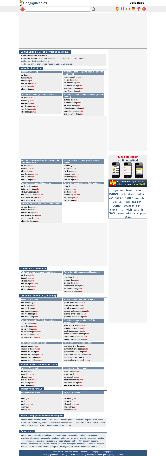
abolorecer (35, 438)
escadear (93, 435)
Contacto (119, 455)
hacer (129, 197)
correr (137, 198)
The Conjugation (71, 452)
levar (42, 425)
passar (64, 420)
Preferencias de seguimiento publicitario (86, 455)
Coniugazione (85, 452)
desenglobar (38, 435)
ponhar (71, 420)
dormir (138, 191)
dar (143, 198)
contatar (49, 425)
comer (117, 205)
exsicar (101, 438)
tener (130, 190)
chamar (25, 425)
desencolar (46, 438)
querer (121, 213)
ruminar (75, 447)
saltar (140, 194)
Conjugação (108, 452)
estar (128, 216)
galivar (48, 435)
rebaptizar (92, 438)
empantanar (26, 435)
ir (142, 209)
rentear (24, 444)
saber (128, 213)
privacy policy (108, 455)
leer (135, 213)
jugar (127, 202)
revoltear (25, 438)
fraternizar (25, 422)
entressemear (51, 441)
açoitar (42, 422)
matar (102, 422)
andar (49, 420)
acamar (50, 422)
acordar (88, 422)
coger (115, 191)
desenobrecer (65, 441)
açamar (57, 422)
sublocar (48, 447)
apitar (55, 447)
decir (131, 194)
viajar (64, 422)
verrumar (75, 438)
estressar (34, 425)
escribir (114, 210)
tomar (100, 420)
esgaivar (94, 441)
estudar (37, 420)
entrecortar (77, 441)
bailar (122, 191)
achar (62, 425)
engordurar (44, 444)
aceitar (71, 422)
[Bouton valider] (93, 9)
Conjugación (137, 3)
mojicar (86, 441)
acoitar (34, 422)
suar (56, 425)
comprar (79, 422)
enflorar (39, 447)
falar (44, 420)
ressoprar (71, 444)
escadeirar (73, 435)
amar (30, 420)
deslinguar (25, 61)
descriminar (82, 444)
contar (68, 425)
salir (122, 210)
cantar (24, 420)
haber (113, 194)
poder (143, 213)
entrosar (100, 444)
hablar (119, 197)
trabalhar (79, 420)
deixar (56, 420)
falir (93, 447)
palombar (65, 438)
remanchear (86, 447)
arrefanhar (33, 444)
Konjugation (96, 452)
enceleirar (40, 441)
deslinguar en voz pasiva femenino (58, 64)
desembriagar (28, 441)
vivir (129, 209)
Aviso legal (64, 455)
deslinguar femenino (40, 61)
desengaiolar (65, 447)
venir (123, 194)
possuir (92, 444)
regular (88, 420)
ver (111, 197)
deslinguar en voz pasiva (31, 64)
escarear (56, 435)
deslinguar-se (79, 58)
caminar (136, 202)
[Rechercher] (58, 9)
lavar (95, 420)
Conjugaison (58, 452)
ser (138, 205)
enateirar (56, 438)
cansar (95, 422)
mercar (24, 447)
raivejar (53, 444)
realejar (83, 438)
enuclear (62, 444)
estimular (84, 435)
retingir (64, 435)
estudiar (129, 205)
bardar (31, 447)
